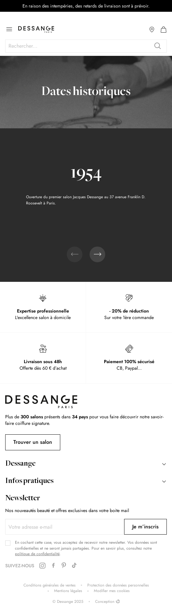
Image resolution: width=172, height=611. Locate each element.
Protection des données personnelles (118, 585)
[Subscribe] (145, 527)
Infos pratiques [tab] (29, 481)
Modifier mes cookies (112, 591)
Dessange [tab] (20, 464)
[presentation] (97, 254)
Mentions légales (68, 591)
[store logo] (36, 29)
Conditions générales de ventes (49, 585)
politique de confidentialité (37, 554)
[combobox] (86, 46)
